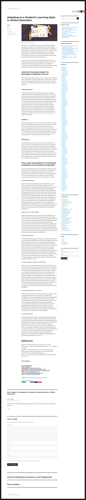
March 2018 (64, 118)
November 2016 (65, 137)
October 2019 (64, 103)
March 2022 (64, 83)
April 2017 (64, 130)
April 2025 (64, 67)
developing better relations (67, 201)
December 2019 (65, 102)
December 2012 (65, 188)
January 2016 (64, 149)
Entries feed (64, 241)
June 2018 (64, 114)
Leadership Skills (65, 214)
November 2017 (65, 122)
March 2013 (64, 184)
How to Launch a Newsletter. (67, 34)
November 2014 (65, 163)
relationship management (67, 221)
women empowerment (66, 230)
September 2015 (65, 153)
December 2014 (65, 162)
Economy (63, 204)
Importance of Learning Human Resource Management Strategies (69, 54)
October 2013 (64, 175)
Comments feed (65, 242)
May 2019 (64, 109)
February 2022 (64, 84)
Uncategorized (10, 31)
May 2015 (63, 155)
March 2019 (64, 112)
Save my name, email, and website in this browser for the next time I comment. (24, 460)
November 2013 (65, 174)
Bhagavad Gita (64, 199)
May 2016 (64, 144)
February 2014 (64, 170)
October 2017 (64, 123)
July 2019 (63, 107)
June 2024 (64, 77)
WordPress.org (65, 244)
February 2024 (64, 82)
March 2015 (64, 158)
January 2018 (64, 119)
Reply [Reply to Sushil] (9, 408)
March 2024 (64, 80)
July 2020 (63, 93)
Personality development (66, 218)
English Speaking (65, 205)
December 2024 (65, 70)
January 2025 (64, 69)
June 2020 (64, 94)
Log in (63, 240)
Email (9, 448)
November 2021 (65, 88)
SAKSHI (63, 57)
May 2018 (63, 115)
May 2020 (64, 95)
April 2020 (64, 97)
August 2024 (64, 75)
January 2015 (64, 160)
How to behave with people (67, 209)
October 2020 (64, 89)
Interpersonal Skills (65, 213)
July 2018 (63, 113)
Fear (63, 206)
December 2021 (65, 87)
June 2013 (64, 180)
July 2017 (63, 127)
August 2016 (64, 140)
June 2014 (64, 165)
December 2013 (65, 173)
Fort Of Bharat (64, 208)
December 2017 (65, 120)
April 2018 (64, 117)
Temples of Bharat (65, 228)
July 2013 (63, 179)
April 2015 (64, 157)
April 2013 (64, 183)
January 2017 (64, 134)
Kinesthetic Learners (11, 33)
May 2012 (63, 190)
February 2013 (64, 185)
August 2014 (64, 164)
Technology (64, 226)
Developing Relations (66, 203)
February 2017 (64, 133)
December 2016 (65, 135)
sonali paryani (64, 45)
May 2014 (63, 167)
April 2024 (64, 79)
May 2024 (64, 78)
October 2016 (64, 138)
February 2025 (64, 68)
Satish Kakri (9, 28)
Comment (10, 425)
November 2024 (65, 72)
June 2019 (64, 108)
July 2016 (63, 142)
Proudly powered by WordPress (14, 494)
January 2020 (64, 100)
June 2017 (64, 128)
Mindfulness (64, 216)
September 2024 (65, 74)
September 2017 (65, 124)
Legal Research (65, 215)
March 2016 (64, 147)
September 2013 (65, 177)
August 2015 (64, 154)
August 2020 (64, 92)
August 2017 (64, 125)
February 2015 (64, 159)
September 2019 (65, 104)
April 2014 (64, 168)
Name (9, 443)
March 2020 (64, 98)
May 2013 (63, 182)
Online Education (10, 34)
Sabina (63, 48)
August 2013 (64, 178)
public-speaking (65, 220)
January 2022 (64, 85)
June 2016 (64, 143)
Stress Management (66, 223)
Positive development (66, 219)
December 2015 (65, 150)
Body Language (65, 200)
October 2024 (64, 73)
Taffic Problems (65, 225)
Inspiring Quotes (65, 210)
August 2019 (64, 105)
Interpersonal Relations (66, 211)
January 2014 (64, 172)
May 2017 (63, 129)
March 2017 (64, 132)
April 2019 (64, 110)
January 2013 (64, 187)
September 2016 (65, 139)
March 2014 (64, 169)
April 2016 (64, 145)
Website (9, 454)
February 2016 (64, 148)
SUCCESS (63, 224)
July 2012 (63, 189)
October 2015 (64, 152)
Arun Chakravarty (65, 53)
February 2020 (64, 99)
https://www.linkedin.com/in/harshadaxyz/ (36, 377)
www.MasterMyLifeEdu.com (32, 372)
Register (63, 239)
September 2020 (65, 90)
